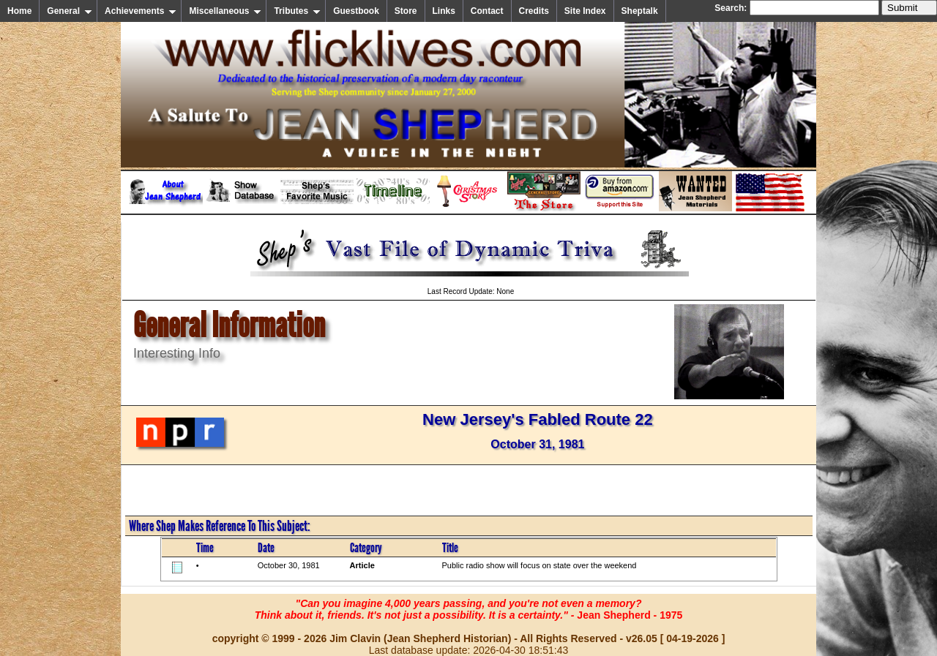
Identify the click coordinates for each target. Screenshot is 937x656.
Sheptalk (639, 11)
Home (19, 11)
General (69, 11)
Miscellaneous (225, 11)
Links (444, 11)
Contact (487, 11)
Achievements (140, 11)
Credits (534, 11)
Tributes (297, 11)
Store (406, 11)
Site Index (585, 11)
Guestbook (356, 11)
